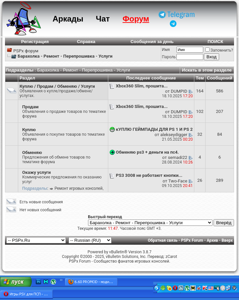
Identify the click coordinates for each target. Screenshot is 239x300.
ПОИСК (215, 41)
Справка (86, 41)
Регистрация (35, 41)
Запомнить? (219, 50)
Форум (135, 18)
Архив (212, 240)
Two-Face (177, 180)
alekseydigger (173, 134)
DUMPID (179, 91)
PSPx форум (25, 50)
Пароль (169, 57)
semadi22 (177, 157)
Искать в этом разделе (207, 70)
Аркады (68, 18)
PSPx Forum (192, 240)
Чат (103, 18)
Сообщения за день (151, 41)
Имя (166, 49)
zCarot (171, 256)
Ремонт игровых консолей (79, 188)
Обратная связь (163, 240)
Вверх (227, 240)
